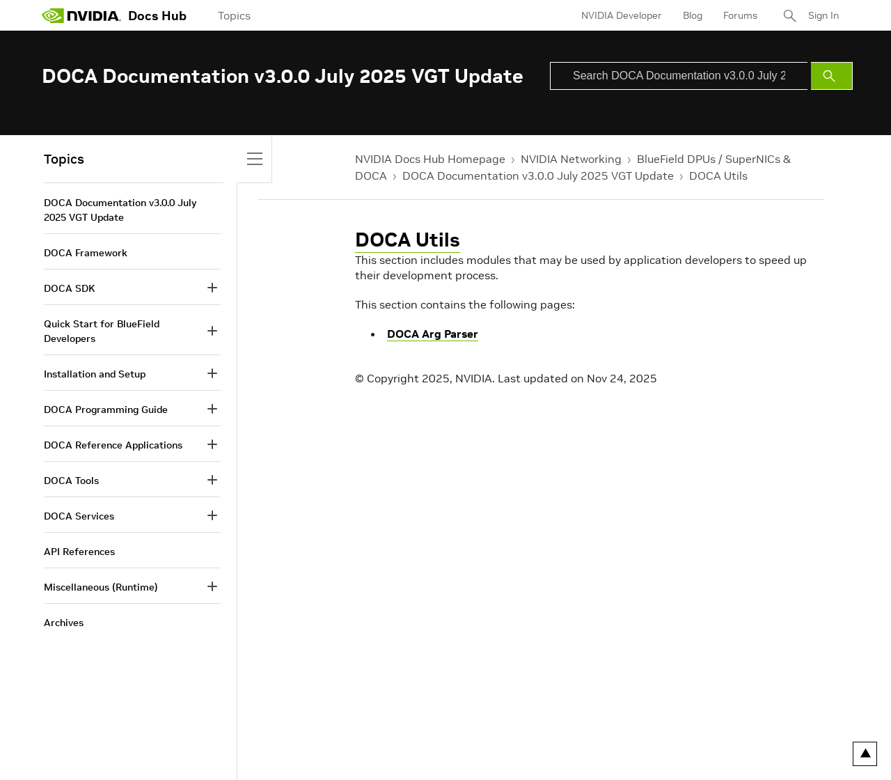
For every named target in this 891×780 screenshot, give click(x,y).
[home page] (81, 15)
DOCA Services (79, 516)
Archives (64, 622)
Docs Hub (157, 16)
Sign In (823, 15)
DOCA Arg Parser (432, 334)
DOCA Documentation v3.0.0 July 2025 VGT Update (538, 175)
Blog (692, 15)
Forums (740, 15)
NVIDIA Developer (621, 15)
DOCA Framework (85, 253)
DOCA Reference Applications (113, 445)
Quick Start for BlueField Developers (101, 331)
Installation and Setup (94, 374)
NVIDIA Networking (571, 159)
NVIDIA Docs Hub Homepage (430, 159)
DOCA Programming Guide (106, 409)
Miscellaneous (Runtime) (101, 587)
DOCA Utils (718, 175)
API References (79, 551)
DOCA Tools (71, 480)
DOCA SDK (69, 288)
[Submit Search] (832, 76)
